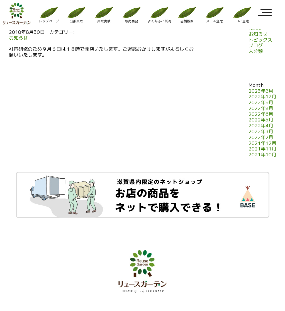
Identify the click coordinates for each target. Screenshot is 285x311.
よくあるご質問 (159, 14)
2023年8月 (261, 91)
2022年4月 (261, 126)
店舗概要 (187, 14)
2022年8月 (261, 108)
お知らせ (18, 38)
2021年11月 (262, 149)
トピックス (260, 40)
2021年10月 (262, 155)
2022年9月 (261, 103)
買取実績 (104, 14)
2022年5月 (261, 120)
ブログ (256, 46)
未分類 (256, 51)
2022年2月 (261, 137)
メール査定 (214, 14)
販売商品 (131, 14)
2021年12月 (262, 143)
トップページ (48, 14)
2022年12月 (262, 97)
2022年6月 (261, 114)
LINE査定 (242, 14)
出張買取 (76, 14)
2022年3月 (261, 132)
